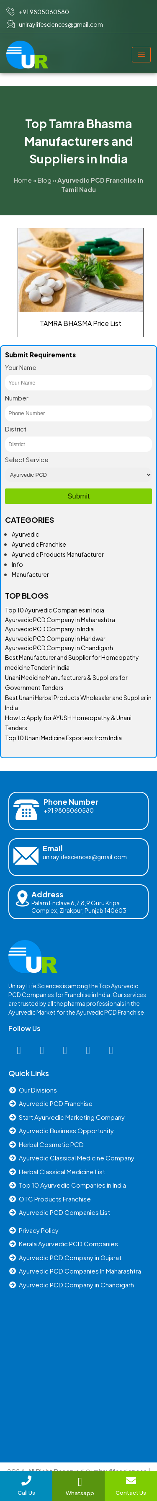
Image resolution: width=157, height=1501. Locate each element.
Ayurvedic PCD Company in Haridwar (55, 638)
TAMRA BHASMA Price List (80, 323)
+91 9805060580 (69, 810)
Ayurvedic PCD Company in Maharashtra (60, 619)
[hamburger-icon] (141, 54)
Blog (44, 180)
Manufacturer (30, 574)
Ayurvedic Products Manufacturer (58, 554)
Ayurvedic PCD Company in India (49, 629)
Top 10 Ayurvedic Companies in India (54, 610)
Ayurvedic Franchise (39, 544)
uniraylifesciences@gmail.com (85, 856)
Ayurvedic (25, 534)
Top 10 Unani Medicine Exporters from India (63, 737)
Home (23, 180)
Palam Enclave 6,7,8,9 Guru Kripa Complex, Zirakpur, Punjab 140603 (78, 906)
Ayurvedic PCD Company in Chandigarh (59, 647)
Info (17, 564)
